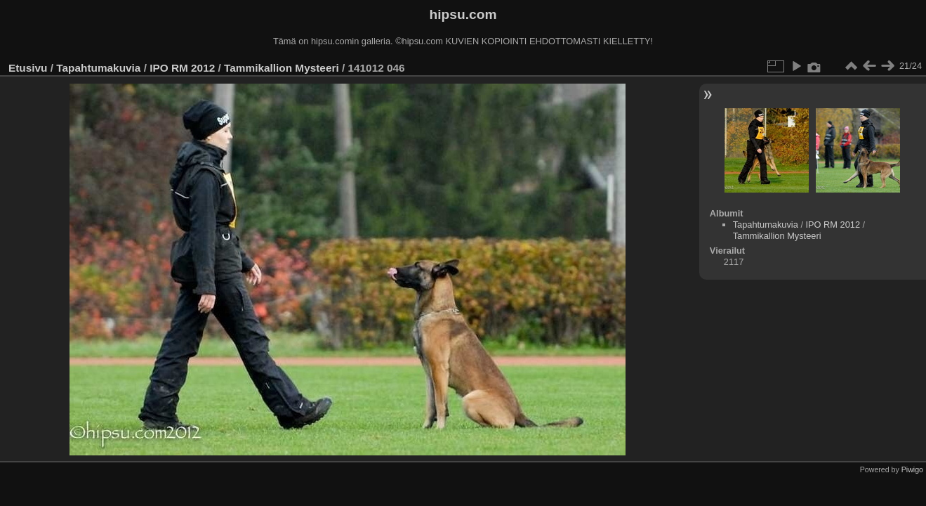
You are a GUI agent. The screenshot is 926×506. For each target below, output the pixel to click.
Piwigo (912, 469)
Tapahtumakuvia (98, 68)
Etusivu (27, 68)
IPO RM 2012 (182, 68)
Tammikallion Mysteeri (281, 68)
